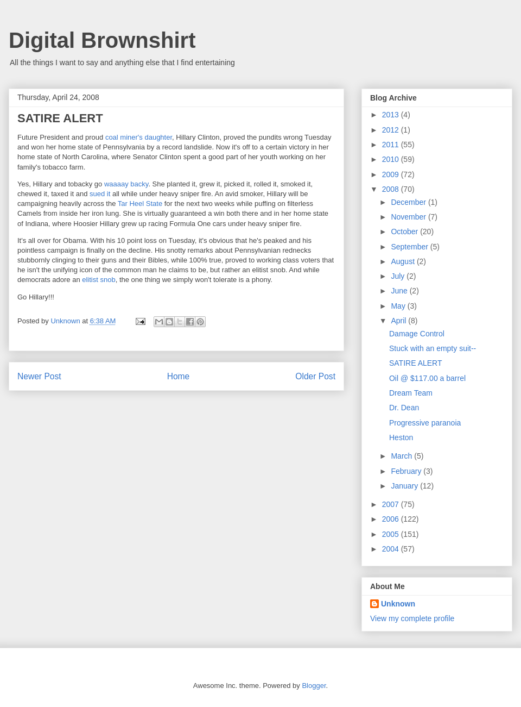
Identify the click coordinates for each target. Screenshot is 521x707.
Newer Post (39, 376)
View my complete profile (412, 618)
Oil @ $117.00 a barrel (427, 378)
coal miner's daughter (138, 137)
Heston (401, 437)
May (399, 306)
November (409, 216)
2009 (391, 174)
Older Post (315, 376)
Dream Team (411, 393)
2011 (391, 144)
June (400, 290)
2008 (391, 189)
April (399, 320)
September (410, 246)
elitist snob (98, 280)
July (398, 276)
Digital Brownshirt (102, 40)
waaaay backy (126, 184)
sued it (100, 194)
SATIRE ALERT (415, 363)
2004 (391, 549)
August (403, 261)
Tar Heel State (140, 203)
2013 (391, 114)
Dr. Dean (404, 407)
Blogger (314, 685)
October (405, 231)
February (407, 471)
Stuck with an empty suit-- (432, 348)
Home (178, 376)
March (402, 456)
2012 (391, 130)
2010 (391, 159)
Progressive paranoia (425, 422)
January (405, 485)
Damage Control (416, 333)
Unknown (398, 603)
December (409, 202)
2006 (391, 519)
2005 (391, 534)
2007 (391, 504)
